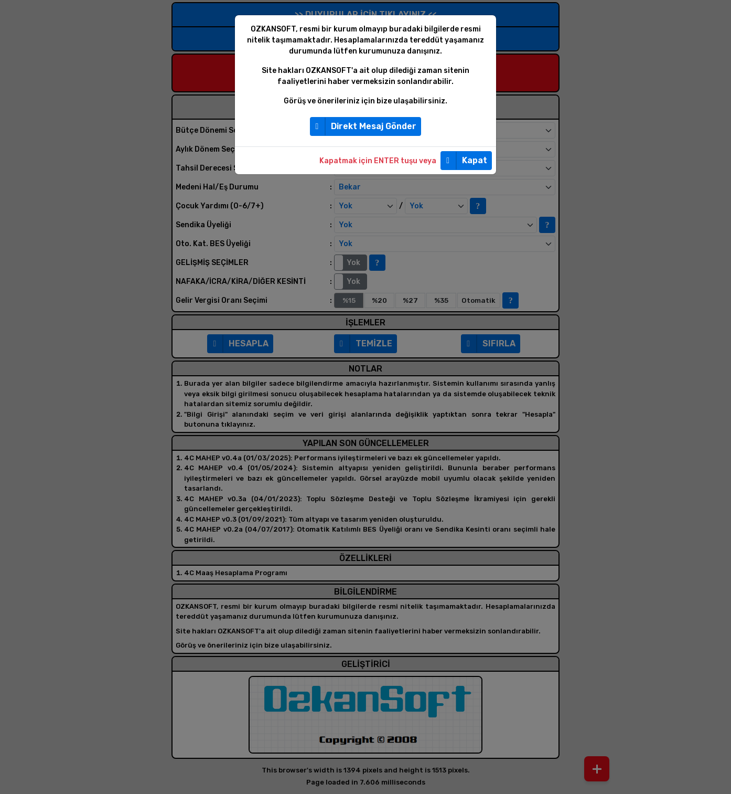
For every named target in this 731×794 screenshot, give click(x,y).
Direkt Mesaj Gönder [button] (363, 126)
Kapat (463, 161)
